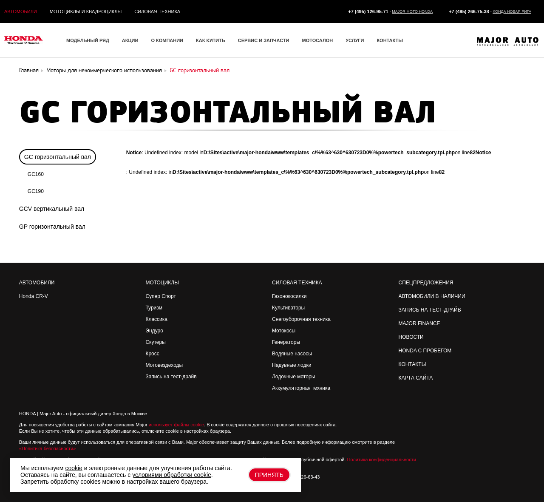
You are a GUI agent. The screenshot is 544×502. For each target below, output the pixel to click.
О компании (167, 40)
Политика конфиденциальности (381, 459)
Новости (411, 337)
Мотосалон (317, 40)
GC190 (36, 191)
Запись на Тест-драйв (430, 310)
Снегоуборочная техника (301, 319)
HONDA (27, 413)
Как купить (210, 40)
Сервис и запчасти (263, 40)
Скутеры (155, 342)
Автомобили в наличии (432, 296)
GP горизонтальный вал (52, 226)
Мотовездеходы (164, 365)
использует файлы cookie (176, 424)
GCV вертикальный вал (51, 208)
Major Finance (419, 323)
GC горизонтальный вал (57, 156)
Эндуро (154, 331)
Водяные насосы (292, 354)
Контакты (390, 40)
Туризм (153, 308)
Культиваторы (288, 308)
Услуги (355, 40)
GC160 (36, 174)
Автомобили (20, 11)
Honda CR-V (33, 296)
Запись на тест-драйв (170, 377)
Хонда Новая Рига (512, 11)
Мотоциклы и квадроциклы (86, 11)
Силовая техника (157, 11)
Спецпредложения (426, 283)
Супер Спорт (160, 296)
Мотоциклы (161, 283)
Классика (156, 319)
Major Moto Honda (412, 11)
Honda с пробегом (425, 351)
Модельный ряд (87, 40)
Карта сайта (416, 378)
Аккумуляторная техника (301, 388)
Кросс (152, 354)
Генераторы (286, 342)
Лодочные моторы (293, 377)
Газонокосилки (289, 296)
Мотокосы (283, 331)
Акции (130, 40)
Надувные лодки (291, 365)
